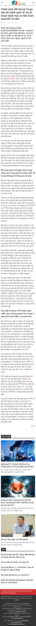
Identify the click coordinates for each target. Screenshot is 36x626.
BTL (29, 379)
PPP (12, 79)
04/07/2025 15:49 (13, 22)
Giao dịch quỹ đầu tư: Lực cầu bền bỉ (15, 575)
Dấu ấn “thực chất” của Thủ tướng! (14, 539)
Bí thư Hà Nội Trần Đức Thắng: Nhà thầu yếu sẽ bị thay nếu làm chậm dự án (18, 556)
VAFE (14, 593)
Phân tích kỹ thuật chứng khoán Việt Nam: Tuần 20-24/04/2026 (17, 581)
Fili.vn (27, 603)
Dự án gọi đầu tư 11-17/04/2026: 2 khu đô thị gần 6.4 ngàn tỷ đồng (17, 568)
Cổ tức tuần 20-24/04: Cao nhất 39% (15, 562)
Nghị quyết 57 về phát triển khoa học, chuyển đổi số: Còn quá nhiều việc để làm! (17, 465)
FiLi (2, 598)
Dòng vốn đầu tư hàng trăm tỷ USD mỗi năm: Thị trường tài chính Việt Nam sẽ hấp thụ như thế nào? (17, 502)
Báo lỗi (3, 22)
